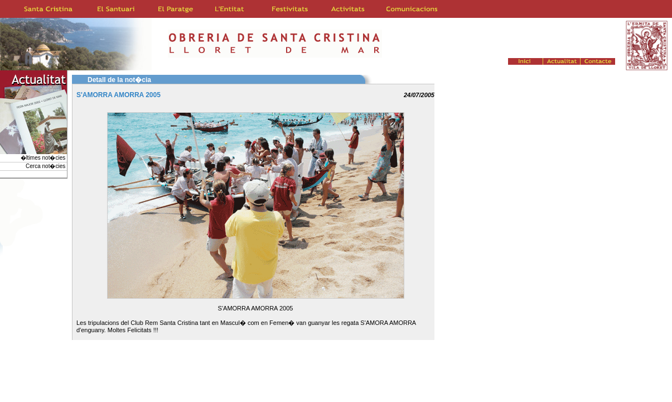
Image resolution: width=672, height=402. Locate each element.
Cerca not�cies (46, 166)
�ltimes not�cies (44, 158)
